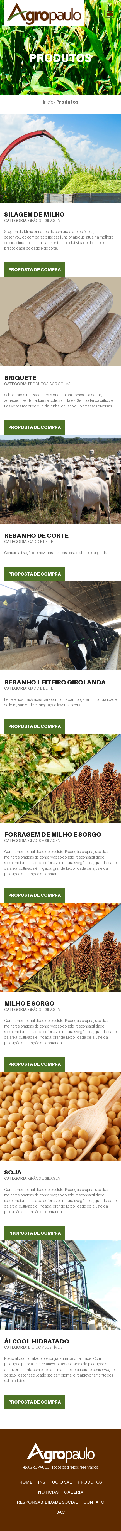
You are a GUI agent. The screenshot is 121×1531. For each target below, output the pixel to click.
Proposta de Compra (34, 269)
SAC (60, 1512)
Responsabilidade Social (47, 1502)
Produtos (90, 1482)
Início (48, 102)
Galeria (73, 1492)
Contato (93, 1502)
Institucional (55, 1482)
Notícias (48, 1492)
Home (25, 1482)
